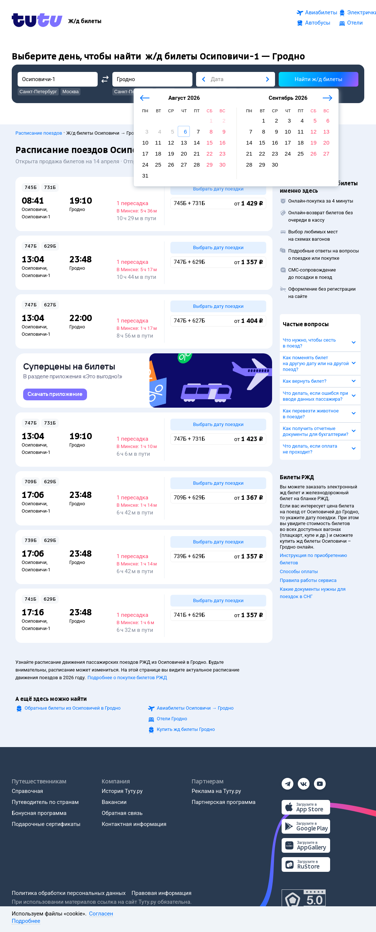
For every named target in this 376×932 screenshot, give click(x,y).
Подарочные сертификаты (46, 824)
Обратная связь (122, 813)
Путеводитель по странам (45, 802)
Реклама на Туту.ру (216, 791)
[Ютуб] (320, 781)
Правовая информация (161, 893)
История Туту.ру (122, 791)
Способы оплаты (299, 568)
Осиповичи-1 (36, 213)
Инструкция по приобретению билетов (313, 555)
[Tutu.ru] (37, 20)
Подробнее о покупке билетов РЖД (127, 677)
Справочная (27, 791)
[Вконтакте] (304, 781)
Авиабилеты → (195, 708)
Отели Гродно (172, 718)
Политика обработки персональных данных (69, 893)
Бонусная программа (39, 813)
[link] (55, 394)
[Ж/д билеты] (84, 19)
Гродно (77, 205)
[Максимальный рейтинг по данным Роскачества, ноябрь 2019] (304, 900)
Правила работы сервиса (308, 576)
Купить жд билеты (186, 729)
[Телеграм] (287, 781)
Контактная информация (134, 824)
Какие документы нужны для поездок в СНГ (313, 589)
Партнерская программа (224, 802)
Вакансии (114, 802)
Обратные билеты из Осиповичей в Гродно (72, 708)
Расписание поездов (38, 129)
